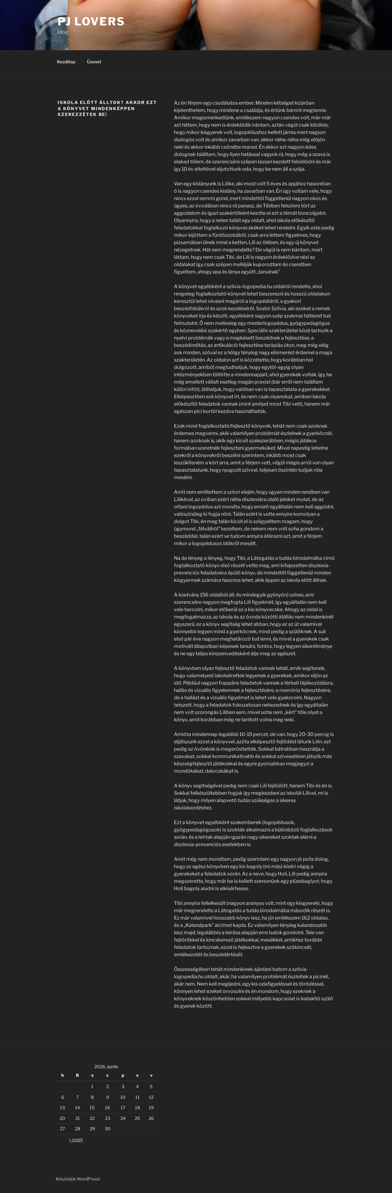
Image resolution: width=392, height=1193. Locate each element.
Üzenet (94, 61)
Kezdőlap (66, 61)
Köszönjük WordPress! (78, 1178)
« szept (76, 1139)
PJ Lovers (91, 21)
